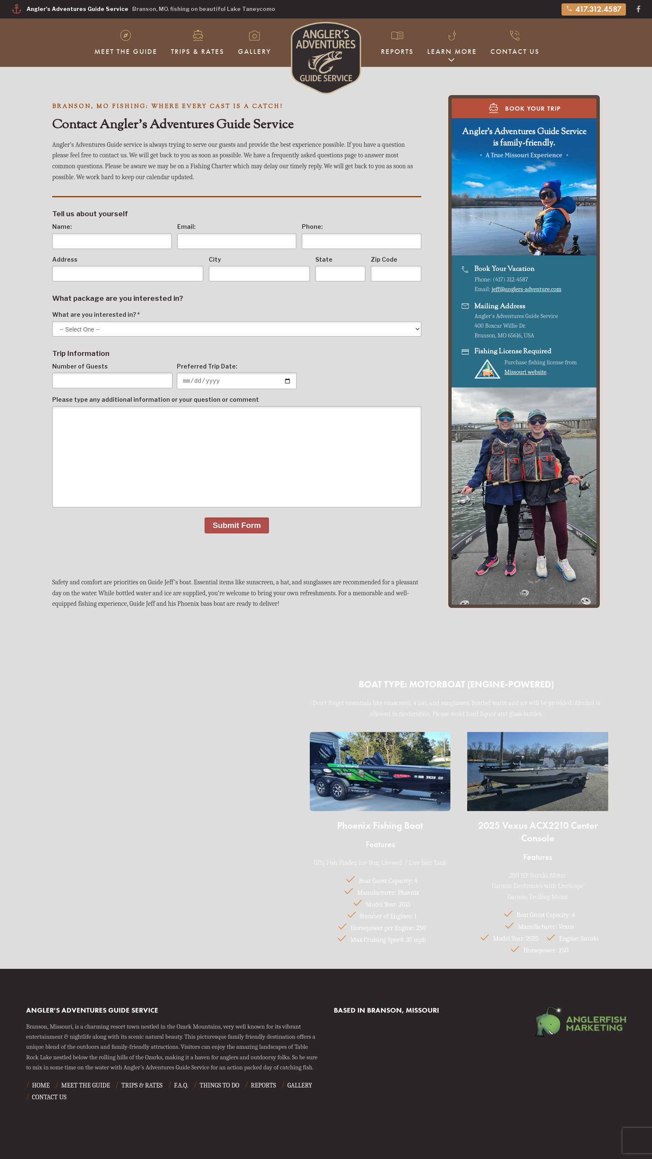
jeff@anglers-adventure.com (526, 289)
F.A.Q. (181, 1086)
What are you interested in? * (236, 323)
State (340, 269)
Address (127, 269)
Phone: (361, 236)
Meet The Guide (125, 41)
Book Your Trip (524, 108)
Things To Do (219, 1086)
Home (41, 1086)
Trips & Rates (197, 41)
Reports (397, 41)
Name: (112, 236)
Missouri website (525, 372)
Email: (237, 236)
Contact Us (515, 41)
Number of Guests (112, 376)
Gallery (254, 41)
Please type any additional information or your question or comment (236, 453)
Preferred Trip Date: (237, 377)
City (259, 269)
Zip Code (396, 269)
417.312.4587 (594, 9)
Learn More (452, 41)
